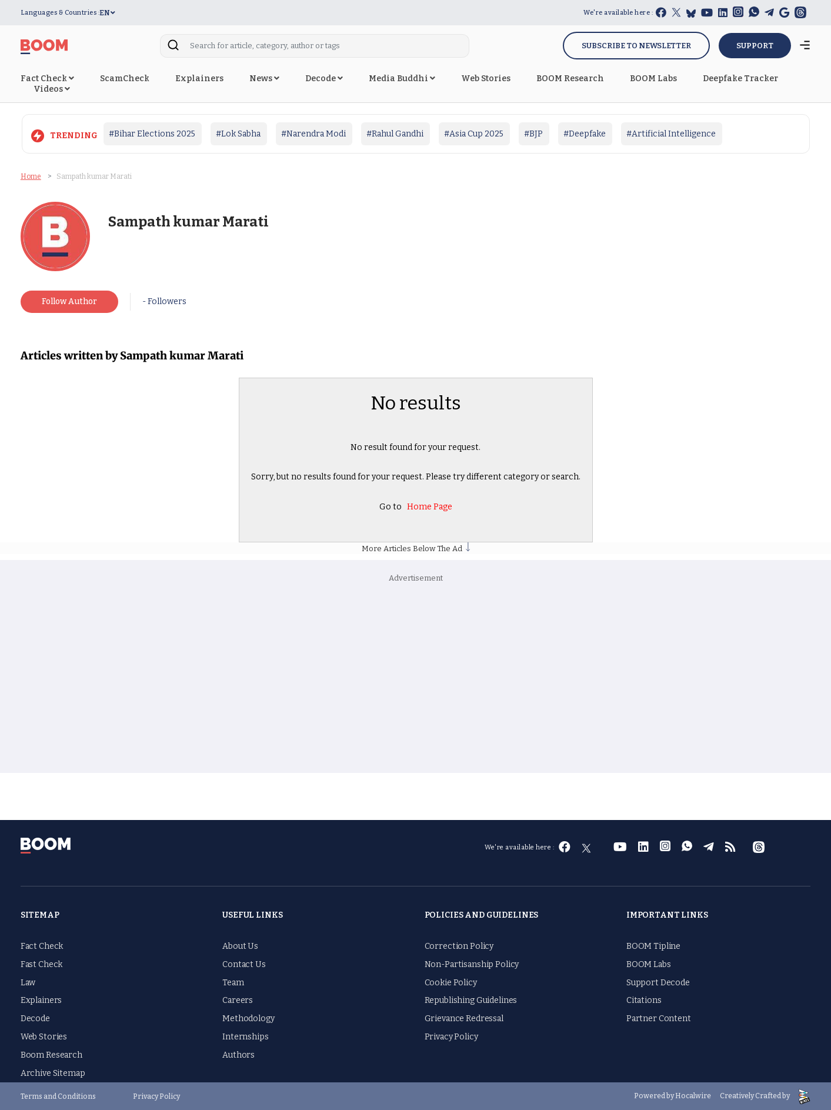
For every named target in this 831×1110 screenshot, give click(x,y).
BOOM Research (570, 79)
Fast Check (42, 964)
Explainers (199, 79)
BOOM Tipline (653, 946)
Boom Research (51, 1055)
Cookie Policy (451, 983)
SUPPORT (754, 45)
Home (31, 176)
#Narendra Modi (313, 134)
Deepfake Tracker (740, 79)
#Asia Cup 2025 (473, 134)
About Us (240, 946)
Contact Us (244, 964)
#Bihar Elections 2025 (152, 134)
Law (28, 983)
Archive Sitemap (53, 1073)
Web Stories (485, 79)
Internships (245, 1037)
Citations (644, 1000)
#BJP (533, 134)
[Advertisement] (416, 678)
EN (107, 13)
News (264, 79)
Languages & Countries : (60, 12)
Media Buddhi (402, 79)
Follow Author (69, 301)
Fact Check (47, 79)
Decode (324, 79)
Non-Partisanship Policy (472, 964)
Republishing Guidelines (471, 1000)
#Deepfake (584, 134)
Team (232, 983)
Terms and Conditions (58, 1096)
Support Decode (658, 983)
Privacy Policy (451, 1037)
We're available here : (618, 12)
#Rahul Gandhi (394, 134)
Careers (237, 1000)
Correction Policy (459, 946)
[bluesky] (691, 13)
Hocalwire (693, 1096)
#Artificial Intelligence (671, 134)
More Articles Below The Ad (416, 548)
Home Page (429, 506)
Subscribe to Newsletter (636, 45)
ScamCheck (124, 79)
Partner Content (658, 1019)
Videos (52, 89)
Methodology (248, 1019)
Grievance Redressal (464, 1019)
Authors (238, 1055)
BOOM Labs (653, 79)
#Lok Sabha (238, 134)
